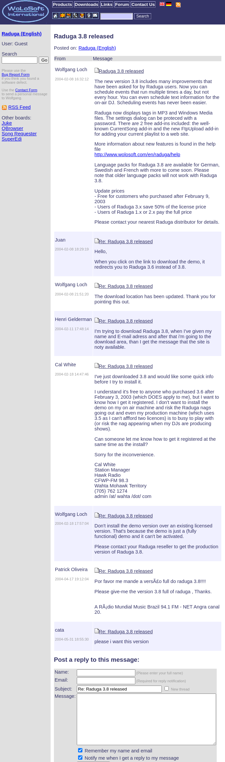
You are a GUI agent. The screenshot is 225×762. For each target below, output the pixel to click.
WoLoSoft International (119, 756)
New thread (168, 657)
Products (62, 4)
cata (48, 598)
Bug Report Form (15, 87)
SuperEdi (12, 155)
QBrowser (12, 144)
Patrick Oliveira (59, 543)
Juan (48, 224)
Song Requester (19, 150)
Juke (7, 139)
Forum (122, 4)
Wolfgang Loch (59, 69)
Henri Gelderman (61, 303)
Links (106, 4)
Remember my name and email (107, 729)
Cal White (54, 343)
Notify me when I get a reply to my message (120, 736)
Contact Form (26, 102)
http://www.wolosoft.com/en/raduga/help (126, 149)
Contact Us (143, 4)
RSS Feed (19, 123)
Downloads (86, 4)
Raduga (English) (12, 36)
